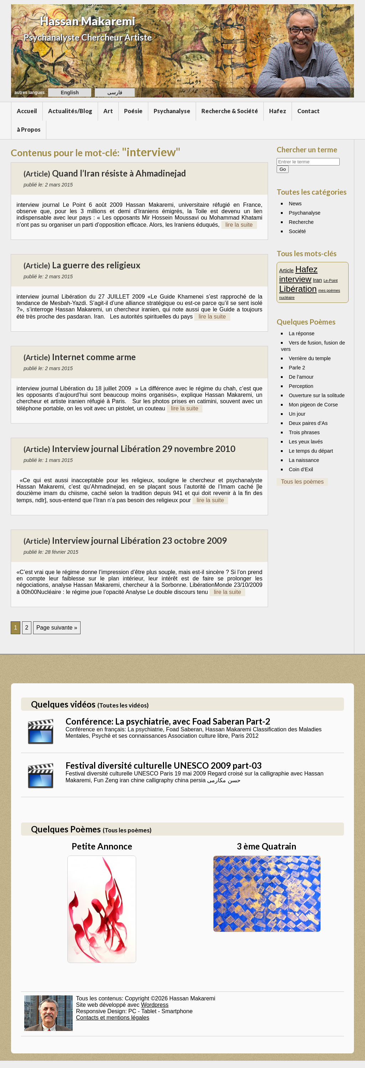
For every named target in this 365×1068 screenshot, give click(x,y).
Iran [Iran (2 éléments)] (317, 280)
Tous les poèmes (302, 482)
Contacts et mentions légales (112, 1018)
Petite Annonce (102, 846)
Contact (308, 110)
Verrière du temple (310, 358)
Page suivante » (56, 628)
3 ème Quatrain (266, 846)
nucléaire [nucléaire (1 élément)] (286, 297)
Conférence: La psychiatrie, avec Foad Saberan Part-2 (168, 721)
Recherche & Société (229, 110)
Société (297, 231)
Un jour (297, 414)
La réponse (301, 333)
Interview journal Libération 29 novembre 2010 (143, 448)
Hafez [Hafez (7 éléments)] (306, 269)
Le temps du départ (311, 451)
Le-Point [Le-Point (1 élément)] (331, 280)
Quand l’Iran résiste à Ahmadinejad (119, 173)
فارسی (114, 92)
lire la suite (239, 225)
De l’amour (301, 377)
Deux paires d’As (308, 423)
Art (108, 110)
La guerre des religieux (96, 265)
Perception (301, 386)
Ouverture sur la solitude (317, 395)
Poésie (133, 110)
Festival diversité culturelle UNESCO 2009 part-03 (164, 765)
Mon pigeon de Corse (313, 404)
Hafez (277, 110)
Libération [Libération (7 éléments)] (298, 289)
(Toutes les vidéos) (123, 705)
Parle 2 (297, 367)
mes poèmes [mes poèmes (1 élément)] (329, 290)
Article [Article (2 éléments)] (286, 270)
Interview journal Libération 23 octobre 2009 (139, 540)
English (70, 92)
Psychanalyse (172, 110)
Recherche (301, 222)
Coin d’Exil (301, 469)
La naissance (304, 460)
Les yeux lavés (306, 441)
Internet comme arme (94, 357)
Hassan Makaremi (87, 21)
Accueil (27, 110)
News (295, 203)
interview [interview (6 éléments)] (295, 279)
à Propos (29, 129)
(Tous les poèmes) (127, 830)
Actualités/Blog (70, 110)
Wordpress (155, 1005)
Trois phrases (304, 432)
